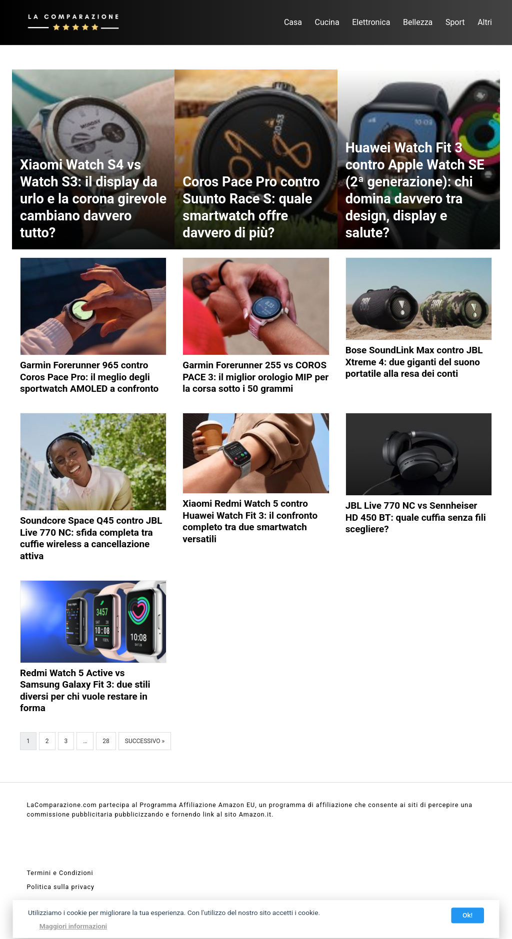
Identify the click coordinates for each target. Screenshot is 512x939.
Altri (485, 22)
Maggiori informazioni (73, 926)
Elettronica (371, 22)
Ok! (467, 915)
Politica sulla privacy (60, 887)
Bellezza (417, 22)
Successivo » (144, 741)
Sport (455, 22)
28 (106, 741)
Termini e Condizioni (60, 873)
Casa (293, 22)
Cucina (327, 22)
